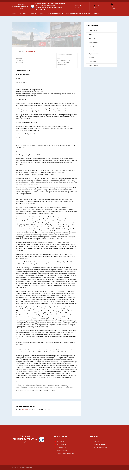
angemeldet (25, 409)
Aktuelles (33, 13)
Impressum (97, 441)
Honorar (91, 46)
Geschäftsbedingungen (100, 447)
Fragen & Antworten (55, 13)
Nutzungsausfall (93, 50)
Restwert (91, 57)
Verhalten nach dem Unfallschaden (78, 13)
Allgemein (92, 38)
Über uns (22, 13)
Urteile (42, 13)
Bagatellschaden (94, 42)
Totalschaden (93, 61)
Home (14, 13)
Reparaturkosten (30, 51)
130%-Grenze (93, 30)
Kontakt (96, 13)
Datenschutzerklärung (100, 444)
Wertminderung (93, 65)
